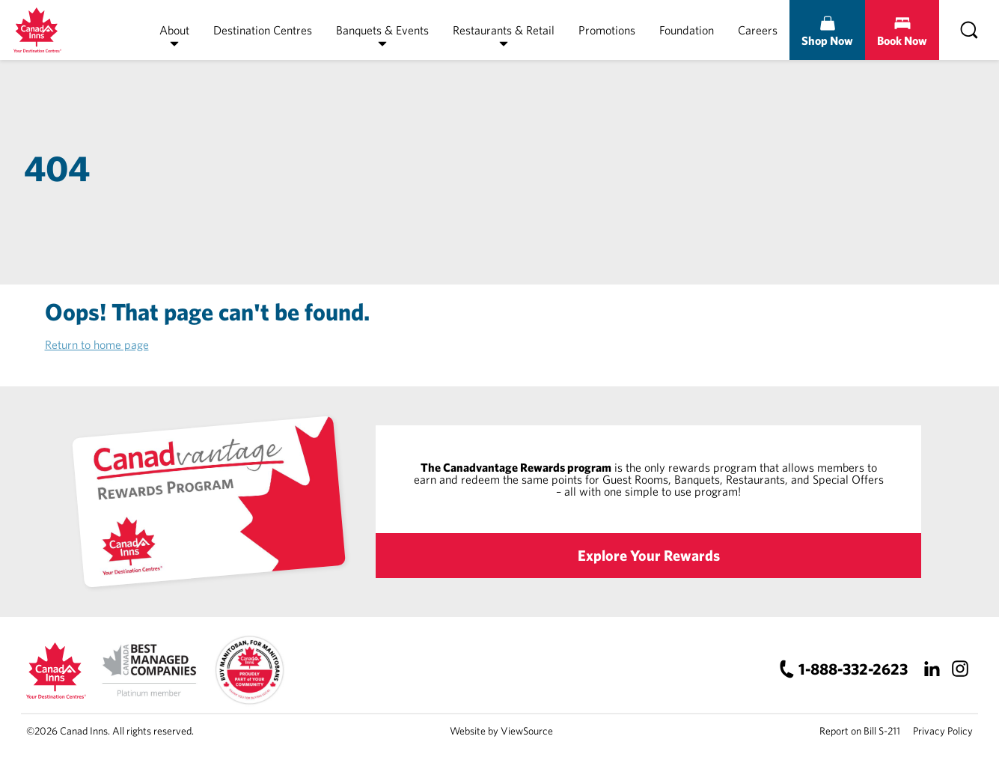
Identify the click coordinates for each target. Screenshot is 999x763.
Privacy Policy (943, 731)
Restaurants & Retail (504, 30)
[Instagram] (960, 668)
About (174, 30)
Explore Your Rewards (649, 555)
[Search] (969, 30)
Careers (757, 30)
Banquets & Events (382, 30)
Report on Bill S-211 (859, 731)
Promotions (606, 30)
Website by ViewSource (501, 731)
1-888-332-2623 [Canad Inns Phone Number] (853, 669)
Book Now (902, 40)
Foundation (686, 30)
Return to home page (97, 344)
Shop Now (827, 40)
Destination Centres (262, 30)
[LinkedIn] (931, 668)
